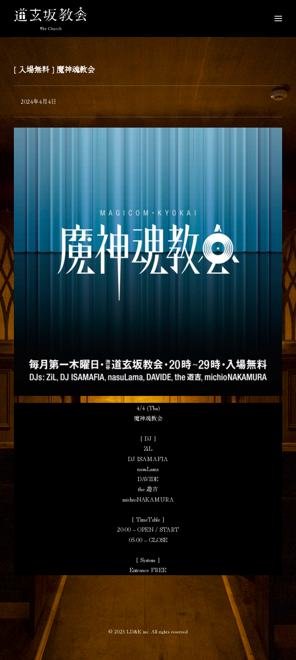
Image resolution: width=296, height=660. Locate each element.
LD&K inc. (138, 631)
